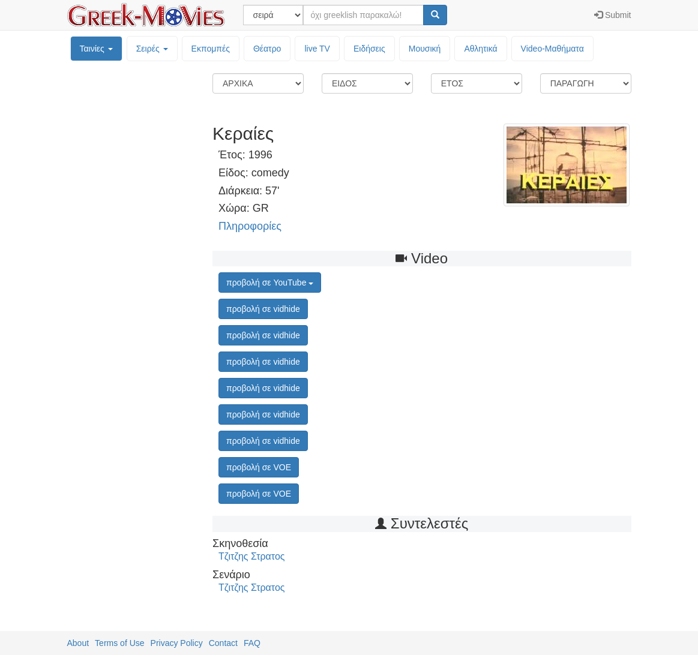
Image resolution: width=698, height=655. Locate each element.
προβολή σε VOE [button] (258, 467)
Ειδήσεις (369, 48)
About (78, 643)
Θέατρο (267, 48)
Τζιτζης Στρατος (251, 556)
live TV (317, 48)
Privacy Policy (177, 643)
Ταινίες (96, 48)
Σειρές (152, 48)
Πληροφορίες (249, 226)
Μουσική (425, 48)
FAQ (252, 643)
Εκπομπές (210, 48)
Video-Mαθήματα (552, 48)
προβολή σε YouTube (269, 282)
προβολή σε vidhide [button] (263, 309)
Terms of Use (119, 643)
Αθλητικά (480, 48)
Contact (223, 643)
